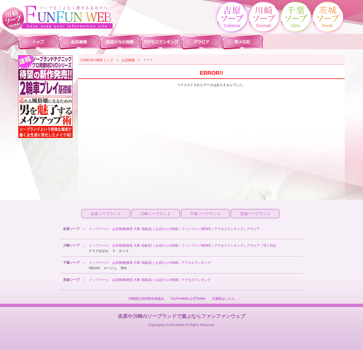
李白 (124, 268)
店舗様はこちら (223, 298)
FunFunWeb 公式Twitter (188, 298)
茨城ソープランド (255, 213)
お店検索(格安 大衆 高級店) (132, 229)
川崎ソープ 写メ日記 (242, 42)
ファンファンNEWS (196, 229)
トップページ (99, 229)
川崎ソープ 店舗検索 (79, 42)
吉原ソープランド (106, 213)
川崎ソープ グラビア (202, 42)
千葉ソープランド (205, 213)
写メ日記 (269, 245)
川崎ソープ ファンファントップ (38, 42)
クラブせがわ (98, 251)
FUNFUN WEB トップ (97, 60)
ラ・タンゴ (120, 251)
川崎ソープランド (155, 213)
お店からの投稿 (166, 229)
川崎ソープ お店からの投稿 (120, 42)
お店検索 (128, 60)
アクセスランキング (229, 229)
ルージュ (110, 268)
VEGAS (94, 268)
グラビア (253, 229)
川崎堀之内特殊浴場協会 (146, 298)
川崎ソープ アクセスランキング (161, 42)
